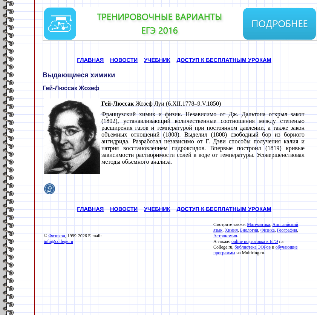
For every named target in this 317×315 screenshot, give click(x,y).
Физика (267, 230)
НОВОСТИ (124, 60)
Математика (258, 224)
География (287, 230)
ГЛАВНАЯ (90, 60)
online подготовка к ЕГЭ (254, 241)
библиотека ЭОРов (252, 247)
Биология (249, 230)
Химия (231, 230)
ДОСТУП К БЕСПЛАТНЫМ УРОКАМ (223, 60)
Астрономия (225, 235)
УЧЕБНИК (157, 60)
